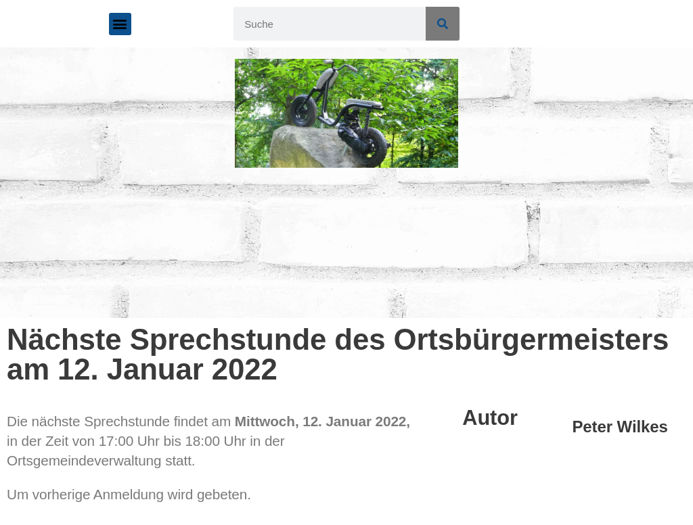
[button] (120, 24)
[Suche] (443, 24)
